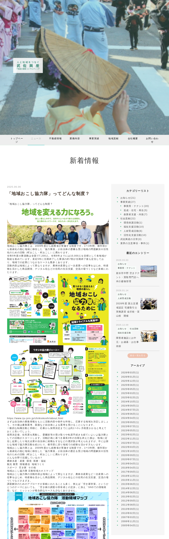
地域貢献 (113, 138)
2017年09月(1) (130, 471)
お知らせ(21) (128, 198)
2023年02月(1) (130, 434)
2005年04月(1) (130, 525)
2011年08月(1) (130, 504)
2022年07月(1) (130, 443)
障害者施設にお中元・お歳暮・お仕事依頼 (127, 342)
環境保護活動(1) (133, 222)
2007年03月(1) (130, 517)
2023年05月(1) (130, 430)
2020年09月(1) (130, 455)
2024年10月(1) (130, 401)
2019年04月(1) (130, 463)
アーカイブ (138, 365)
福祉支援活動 (124, 333)
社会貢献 (134, 329)
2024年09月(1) (130, 405)
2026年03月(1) (130, 372)
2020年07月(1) (130, 459)
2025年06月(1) (130, 385)
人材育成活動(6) (133, 231)
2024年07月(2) (130, 409)
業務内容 (75, 138)
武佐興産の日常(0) (131, 239)
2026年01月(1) (130, 376)
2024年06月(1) (130, 414)
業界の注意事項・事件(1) (134, 243)
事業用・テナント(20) (136, 206)
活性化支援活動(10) (135, 235)
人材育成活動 (124, 298)
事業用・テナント (126, 268)
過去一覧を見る (137, 355)
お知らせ (122, 264)
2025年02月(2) (130, 397)
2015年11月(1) (130, 480)
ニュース (36, 138)
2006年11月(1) (130, 521)
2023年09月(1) (130, 422)
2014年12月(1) (130, 488)
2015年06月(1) (130, 484)
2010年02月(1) (130, 513)
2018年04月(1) (130, 467)
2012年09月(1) (130, 500)
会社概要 (133, 138)
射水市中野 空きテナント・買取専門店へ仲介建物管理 (128, 277)
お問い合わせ (152, 140)
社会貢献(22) (128, 218)
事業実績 (94, 138)
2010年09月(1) (130, 509)
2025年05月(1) (130, 389)
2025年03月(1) (130, 393)
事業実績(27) (128, 202)
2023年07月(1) (130, 426)
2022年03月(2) (130, 447)
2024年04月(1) (130, 418)
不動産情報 (55, 138)
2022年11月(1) (130, 438)
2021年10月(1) (130, 451)
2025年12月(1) (130, 381)
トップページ (16, 140)
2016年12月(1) (130, 476)
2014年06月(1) (130, 492)
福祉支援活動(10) (134, 226)
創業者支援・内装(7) (136, 214)
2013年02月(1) (130, 496)
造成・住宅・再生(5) (136, 210)
